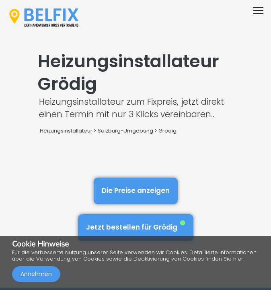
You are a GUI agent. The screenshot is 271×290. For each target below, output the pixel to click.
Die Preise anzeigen (136, 190)
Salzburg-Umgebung (125, 130)
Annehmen (36, 274)
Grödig (167, 130)
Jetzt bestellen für (135, 226)
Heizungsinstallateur (66, 130)
